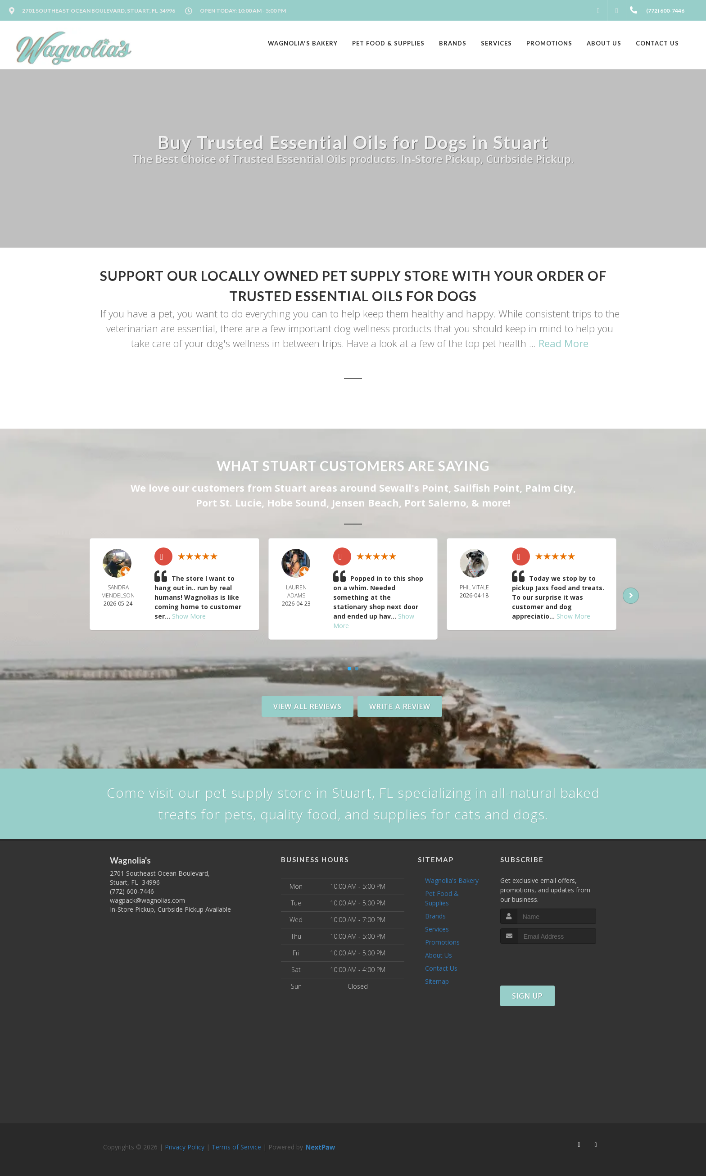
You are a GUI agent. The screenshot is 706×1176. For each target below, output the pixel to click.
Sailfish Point (487, 487)
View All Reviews (307, 706)
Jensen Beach (365, 502)
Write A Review (399, 706)
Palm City (549, 487)
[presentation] (548, 960)
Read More (563, 343)
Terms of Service (236, 1147)
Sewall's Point (413, 487)
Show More (189, 616)
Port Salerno (435, 502)
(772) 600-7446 (132, 891)
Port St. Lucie (229, 502)
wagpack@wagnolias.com (147, 900)
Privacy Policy (184, 1147)
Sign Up (527, 996)
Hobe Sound (296, 502)
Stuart (291, 487)
